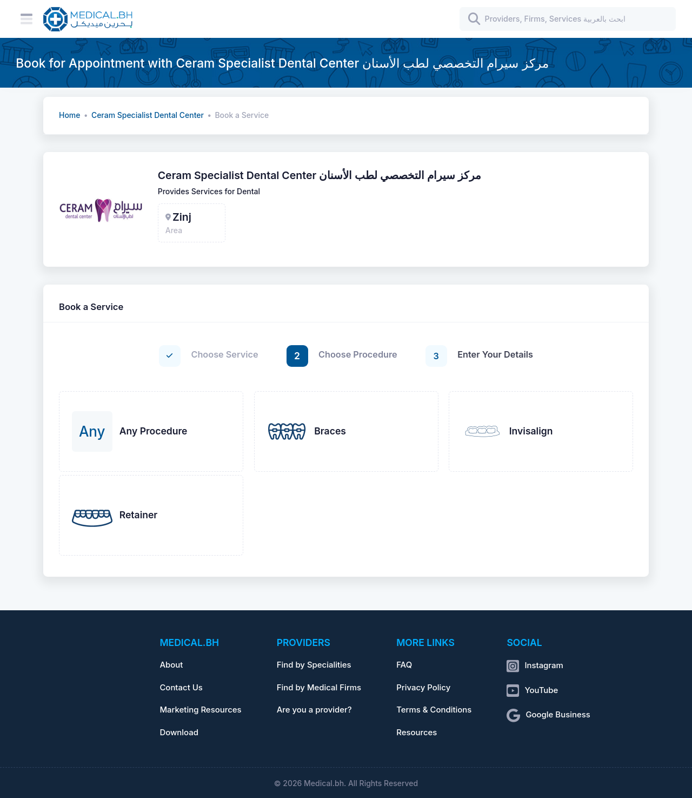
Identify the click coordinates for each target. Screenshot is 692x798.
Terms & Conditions (433, 710)
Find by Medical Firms (319, 688)
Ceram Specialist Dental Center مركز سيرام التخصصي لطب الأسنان (319, 175)
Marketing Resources (200, 710)
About (171, 665)
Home (69, 115)
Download (178, 732)
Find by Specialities (314, 665)
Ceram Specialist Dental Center (147, 115)
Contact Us (180, 688)
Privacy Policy (423, 688)
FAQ (404, 665)
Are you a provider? (314, 710)
